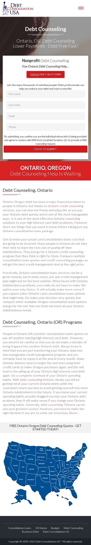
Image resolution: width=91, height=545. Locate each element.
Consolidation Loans (19, 527)
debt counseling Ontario (37, 379)
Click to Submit (45, 149)
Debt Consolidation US (56, 531)
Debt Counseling (73, 527)
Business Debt (30, 531)
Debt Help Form (45, 74)
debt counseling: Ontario (58, 404)
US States (41, 527)
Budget (55, 527)
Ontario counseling (67, 218)
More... (74, 413)
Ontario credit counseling (65, 206)
